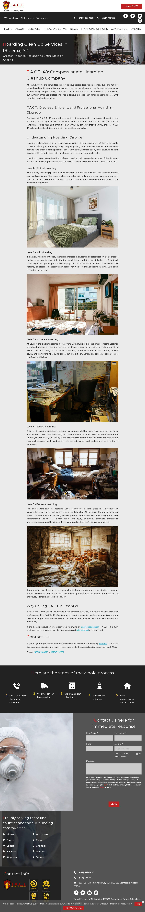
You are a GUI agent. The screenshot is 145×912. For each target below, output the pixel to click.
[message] (114, 768)
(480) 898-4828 (86, 18)
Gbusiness (140, 20)
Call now (131, 6)
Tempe (10, 840)
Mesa (38, 840)
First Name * (92, 733)
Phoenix (11, 834)
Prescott (40, 851)
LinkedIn (140, 16)
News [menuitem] (74, 28)
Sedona (39, 857)
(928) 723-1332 (108, 18)
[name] (99, 737)
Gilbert (10, 846)
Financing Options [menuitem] (94, 28)
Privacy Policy (73, 908)
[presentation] (114, 795)
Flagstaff (11, 851)
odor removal (82, 630)
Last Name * (120, 733)
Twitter (132, 16)
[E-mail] (99, 748)
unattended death (90, 627)
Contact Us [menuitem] (119, 28)
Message (90, 761)
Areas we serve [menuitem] (55, 28)
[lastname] (128, 737)
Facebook (125, 16)
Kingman (11, 857)
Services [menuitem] (34, 28)
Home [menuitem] (8, 28)
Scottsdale (41, 834)
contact (103, 644)
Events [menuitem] (136, 28)
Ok (138, 904)
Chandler (40, 846)
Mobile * (118, 744)
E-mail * (89, 744)
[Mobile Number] (128, 748)
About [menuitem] (19, 28)
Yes (140, 754)
